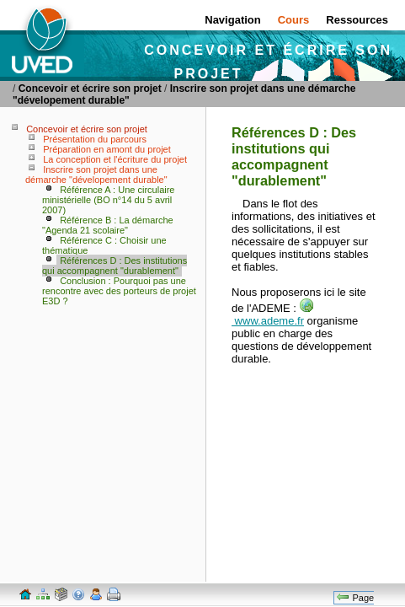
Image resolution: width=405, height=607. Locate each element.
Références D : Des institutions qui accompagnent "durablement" (114, 265)
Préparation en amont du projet (107, 149)
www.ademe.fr (272, 314)
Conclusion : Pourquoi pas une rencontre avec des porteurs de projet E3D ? (119, 291)
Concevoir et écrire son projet (90, 88)
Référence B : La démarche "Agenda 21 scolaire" (107, 225)
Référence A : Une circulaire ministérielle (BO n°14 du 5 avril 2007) (108, 200)
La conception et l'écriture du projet (115, 159)
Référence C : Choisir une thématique (104, 245)
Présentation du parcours (95, 139)
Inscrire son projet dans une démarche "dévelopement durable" (96, 174)
